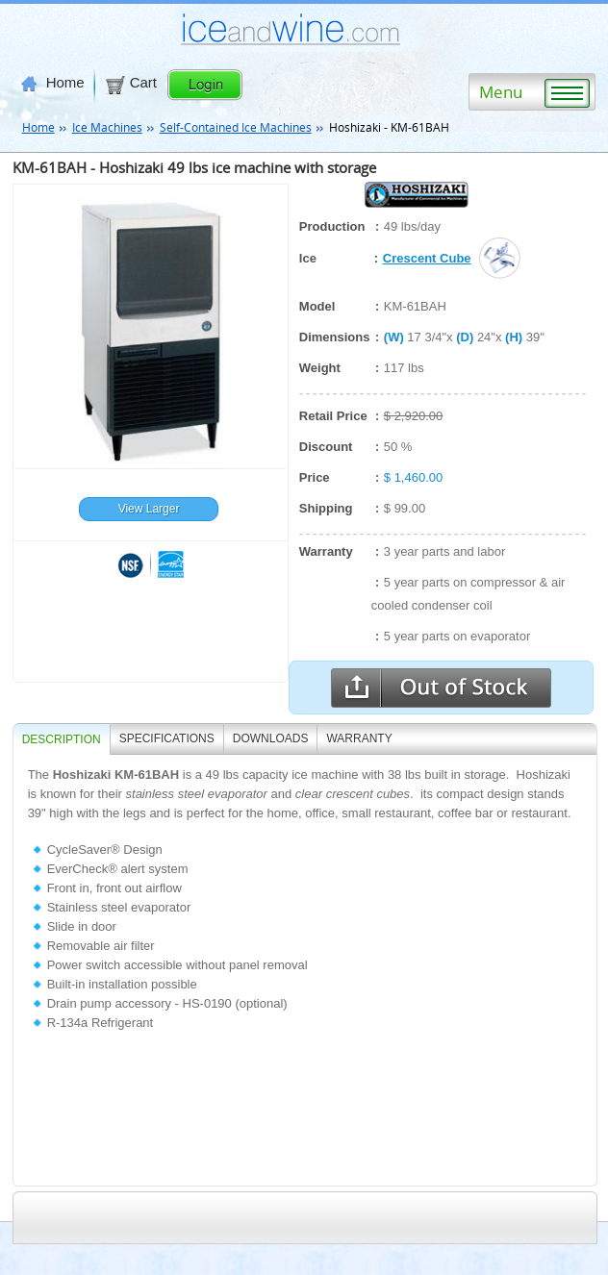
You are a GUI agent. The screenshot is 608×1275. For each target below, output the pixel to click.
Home (53, 82)
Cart (130, 82)
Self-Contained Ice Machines (236, 127)
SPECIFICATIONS (167, 738)
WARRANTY (359, 738)
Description (61, 739)
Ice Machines (107, 127)
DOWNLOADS (271, 738)
